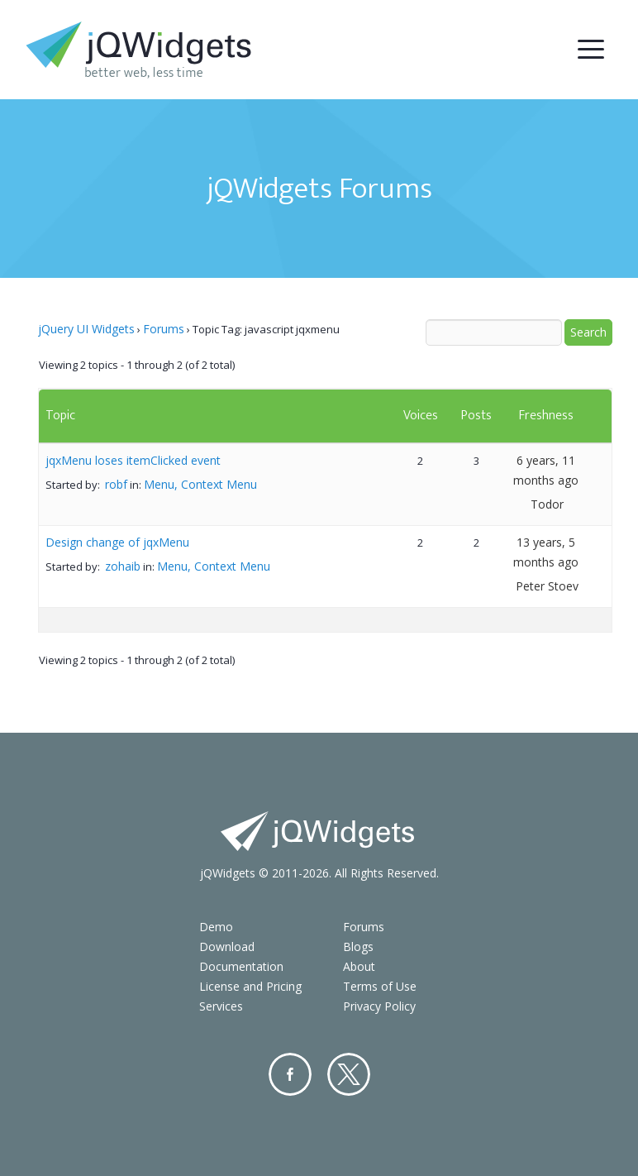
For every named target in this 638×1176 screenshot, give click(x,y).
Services (221, 1006)
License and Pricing (250, 986)
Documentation (241, 966)
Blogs (358, 946)
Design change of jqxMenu (117, 542)
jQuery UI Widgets (86, 329)
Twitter (348, 1074)
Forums (163, 329)
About (359, 966)
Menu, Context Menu (200, 484)
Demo (216, 927)
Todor (547, 504)
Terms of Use (380, 986)
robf (116, 484)
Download (227, 946)
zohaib (122, 566)
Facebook (290, 1074)
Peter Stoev (547, 586)
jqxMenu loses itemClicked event (133, 460)
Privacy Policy (379, 1006)
